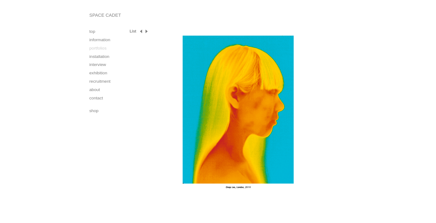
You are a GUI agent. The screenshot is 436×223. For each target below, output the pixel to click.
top (92, 31)
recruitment (99, 81)
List (133, 31)
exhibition (98, 73)
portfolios (97, 48)
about (94, 89)
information (99, 39)
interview (97, 64)
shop (94, 110)
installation (99, 56)
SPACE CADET (105, 15)
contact (96, 98)
